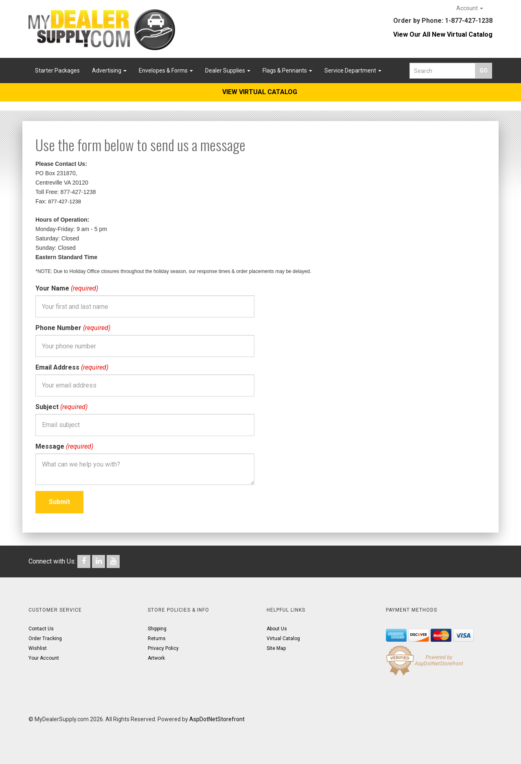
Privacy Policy (163, 648)
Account (469, 8)
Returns (157, 638)
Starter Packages (57, 70)
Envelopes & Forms (166, 70)
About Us (277, 629)
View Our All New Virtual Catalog (443, 34)
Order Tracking (45, 638)
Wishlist (37, 648)
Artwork (156, 658)
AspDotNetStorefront (217, 719)
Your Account (43, 658)
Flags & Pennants (287, 70)
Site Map (276, 648)
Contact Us (41, 629)
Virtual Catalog (283, 638)
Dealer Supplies (227, 70)
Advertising (109, 70)
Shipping (157, 629)
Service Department (352, 70)
